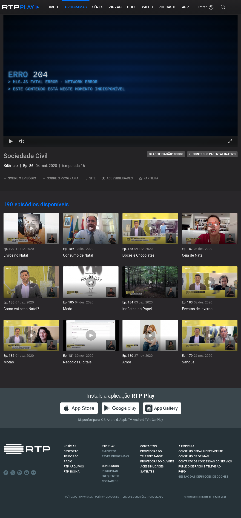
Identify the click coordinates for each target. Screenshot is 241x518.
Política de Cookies (107, 496)
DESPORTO (71, 451)
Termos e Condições (133, 496)
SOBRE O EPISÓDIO (19, 178)
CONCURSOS (110, 466)
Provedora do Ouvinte (157, 461)
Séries (97, 7)
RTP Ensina (72, 471)
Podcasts (167, 7)
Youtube (26, 472)
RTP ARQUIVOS (74, 466)
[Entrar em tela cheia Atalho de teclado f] (230, 141)
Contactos (110, 481)
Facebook (6, 472)
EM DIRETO (109, 451)
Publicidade (156, 496)
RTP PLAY (108, 446)
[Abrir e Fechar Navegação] (235, 7)
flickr (33, 472)
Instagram (19, 472)
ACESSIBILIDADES (117, 178)
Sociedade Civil (25, 156)
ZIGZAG (115, 7)
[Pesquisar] (223, 7)
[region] (120, 81)
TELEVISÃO (71, 456)
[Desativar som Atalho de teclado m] (21, 141)
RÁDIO (68, 461)
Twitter (12, 472)
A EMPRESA (186, 446)
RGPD (182, 471)
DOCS (131, 7)
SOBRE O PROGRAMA (60, 178)
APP (185, 7)
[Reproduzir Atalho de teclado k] (10, 141)
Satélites (147, 471)
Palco (147, 7)
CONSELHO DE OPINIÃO (193, 456)
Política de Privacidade (78, 496)
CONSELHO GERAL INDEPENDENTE (200, 451)
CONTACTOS (148, 446)
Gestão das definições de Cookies (203, 476)
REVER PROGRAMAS (115, 456)
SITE (90, 178)
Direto (54, 7)
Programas (76, 7)
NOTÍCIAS (70, 446)
